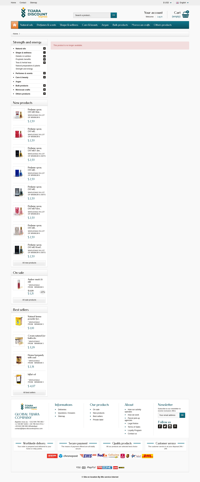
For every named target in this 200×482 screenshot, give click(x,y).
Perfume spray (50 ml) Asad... (35, 246)
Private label (98, 420)
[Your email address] (169, 415)
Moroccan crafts (141, 24)
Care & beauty (90, 24)
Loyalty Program (134, 430)
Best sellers (98, 416)
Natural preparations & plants (28, 66)
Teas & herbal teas (23, 62)
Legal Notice (133, 423)
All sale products (29, 300)
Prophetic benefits (23, 59)
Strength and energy (24, 69)
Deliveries (62, 409)
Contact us (132, 434)
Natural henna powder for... (34, 317)
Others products (163, 24)
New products (98, 413)
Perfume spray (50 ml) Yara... (35, 207)
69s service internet (109, 477)
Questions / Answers (66, 413)
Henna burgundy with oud (36, 356)
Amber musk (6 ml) (35, 280)
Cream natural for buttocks (36, 336)
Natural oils (26, 24)
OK (113, 15)
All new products (29, 263)
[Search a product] (92, 15)
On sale (96, 409)
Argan (105, 24)
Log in (159, 17)
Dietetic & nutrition (23, 56)
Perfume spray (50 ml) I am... (35, 149)
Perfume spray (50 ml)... (35, 130)
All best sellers (29, 392)
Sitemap (61, 416)
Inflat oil (32, 374)
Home (15, 34)
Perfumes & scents (46, 24)
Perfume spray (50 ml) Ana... (35, 110)
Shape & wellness (69, 24)
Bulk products (120, 24)
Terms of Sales (134, 427)
